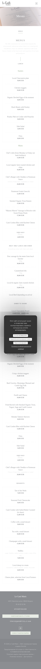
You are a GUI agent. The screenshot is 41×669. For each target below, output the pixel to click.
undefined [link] (21, 349)
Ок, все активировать (20, 335)
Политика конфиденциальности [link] (21, 346)
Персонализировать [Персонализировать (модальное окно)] (20, 343)
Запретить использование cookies (20, 339)
